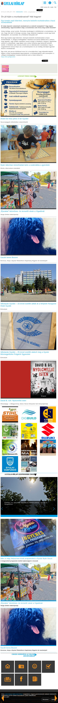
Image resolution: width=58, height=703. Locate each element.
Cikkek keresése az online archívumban (23, 655)
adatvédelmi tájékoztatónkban (14, 694)
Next (55, 510)
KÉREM (54, 699)
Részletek (45, 699)
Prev (3, 510)
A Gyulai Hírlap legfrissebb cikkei (20, 474)
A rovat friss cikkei (26, 76)
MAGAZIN (19, 12)
